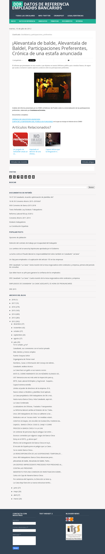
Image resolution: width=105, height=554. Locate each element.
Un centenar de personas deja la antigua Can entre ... (33, 432)
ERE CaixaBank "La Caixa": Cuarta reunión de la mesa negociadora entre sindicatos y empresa (44, 278)
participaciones (37, 34)
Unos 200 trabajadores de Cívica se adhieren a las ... (32, 414)
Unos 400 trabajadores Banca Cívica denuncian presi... (33, 457)
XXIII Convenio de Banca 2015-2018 (22, 205)
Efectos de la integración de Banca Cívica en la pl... (32, 443)
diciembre (17, 324)
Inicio (13, 21)
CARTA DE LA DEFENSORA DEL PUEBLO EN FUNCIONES (32, 121)
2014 (14, 314)
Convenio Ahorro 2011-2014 (19, 218)
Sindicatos (42, 21)
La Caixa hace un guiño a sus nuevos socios (29, 370)
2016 (14, 307)
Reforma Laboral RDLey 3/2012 (21, 214)
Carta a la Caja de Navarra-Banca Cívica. (28, 475)
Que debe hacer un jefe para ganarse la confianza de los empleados (34, 273)
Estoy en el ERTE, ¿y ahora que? (25, 439)
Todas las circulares (25, 16)
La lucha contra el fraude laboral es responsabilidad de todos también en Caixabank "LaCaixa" (44, 254)
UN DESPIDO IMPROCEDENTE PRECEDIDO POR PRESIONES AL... (38, 464)
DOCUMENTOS (67, 21)
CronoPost (59, 16)
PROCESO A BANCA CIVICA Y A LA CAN (28, 428)
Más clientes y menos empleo (24, 352)
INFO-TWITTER (44, 16)
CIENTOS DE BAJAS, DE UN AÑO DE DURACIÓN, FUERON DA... (37, 421)
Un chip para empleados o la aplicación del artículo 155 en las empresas (36, 259)
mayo (16, 491)
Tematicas (55, 21)
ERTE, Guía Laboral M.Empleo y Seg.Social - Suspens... (33, 381)
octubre (17, 331)
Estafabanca (25, 34)
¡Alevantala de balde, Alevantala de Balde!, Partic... (31, 461)
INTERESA (79, 21)
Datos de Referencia (27, 21)
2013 (14, 318)
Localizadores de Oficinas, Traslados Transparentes (32, 406)
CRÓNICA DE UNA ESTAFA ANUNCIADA (26, 119)
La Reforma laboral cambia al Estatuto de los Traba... (33, 410)
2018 (14, 300)
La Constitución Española (18, 226)
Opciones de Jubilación (17, 237)
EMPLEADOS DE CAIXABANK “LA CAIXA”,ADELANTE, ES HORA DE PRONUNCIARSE (40, 283)
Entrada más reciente (19, 162)
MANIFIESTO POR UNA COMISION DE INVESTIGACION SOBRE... (37, 472)
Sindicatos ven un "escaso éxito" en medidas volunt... (33, 417)
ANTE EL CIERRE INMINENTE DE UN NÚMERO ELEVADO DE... (36, 374)
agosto (16, 338)
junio (16, 488)
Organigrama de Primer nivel (24, 359)
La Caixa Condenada (21, 403)
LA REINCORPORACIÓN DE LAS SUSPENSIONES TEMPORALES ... (37, 454)
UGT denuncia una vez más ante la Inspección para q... (33, 377)
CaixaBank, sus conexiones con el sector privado (31, 348)
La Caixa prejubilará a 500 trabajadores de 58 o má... (33, 395)
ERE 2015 (12, 289)
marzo (16, 499)
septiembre (18, 335)
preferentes (47, 34)
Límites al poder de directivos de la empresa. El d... (32, 388)
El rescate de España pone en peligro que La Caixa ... (32, 446)
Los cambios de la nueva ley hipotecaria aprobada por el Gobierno (34, 248)
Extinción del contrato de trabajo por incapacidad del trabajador (33, 243)
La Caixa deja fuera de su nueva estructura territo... (32, 483)
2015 (14, 310)
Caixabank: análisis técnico (23, 366)
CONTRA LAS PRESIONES (22, 468)
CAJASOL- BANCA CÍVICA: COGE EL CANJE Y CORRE (32, 424)
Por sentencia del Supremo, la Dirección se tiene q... (32, 479)
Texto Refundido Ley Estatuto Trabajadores (25, 209)
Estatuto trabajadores (17, 222)
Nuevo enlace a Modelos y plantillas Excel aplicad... (32, 392)
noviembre (18, 328)
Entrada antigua (88, 162)
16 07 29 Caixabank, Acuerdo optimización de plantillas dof (31, 197)
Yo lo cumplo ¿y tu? (20, 345)
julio (15, 342)
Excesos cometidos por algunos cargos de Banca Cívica (34, 435)
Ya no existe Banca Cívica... (23, 450)
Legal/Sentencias (75, 16)
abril (15, 495)
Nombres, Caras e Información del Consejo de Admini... (34, 363)
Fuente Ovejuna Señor (21, 356)
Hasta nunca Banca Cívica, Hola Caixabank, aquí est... (33, 399)
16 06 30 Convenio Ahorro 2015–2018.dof (25, 201)
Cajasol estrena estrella (22, 385)
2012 (14, 321)
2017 (14, 303)
